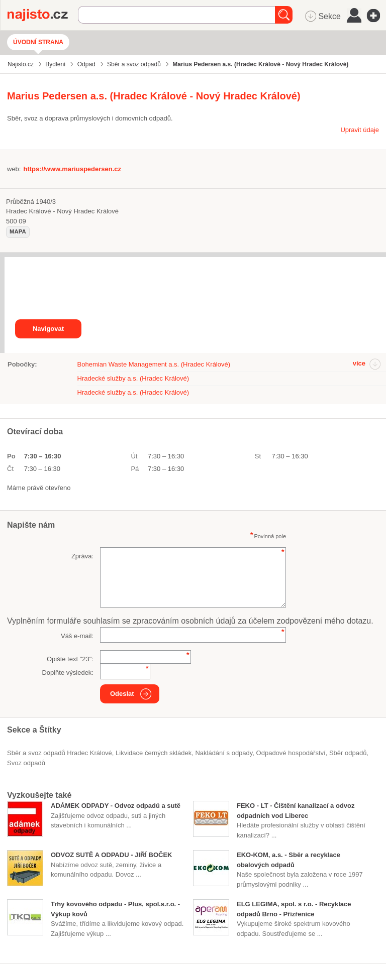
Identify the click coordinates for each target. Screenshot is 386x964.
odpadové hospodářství (291, 753)
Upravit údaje (359, 130)
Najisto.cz (43, 15)
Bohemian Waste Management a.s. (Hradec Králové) (153, 364)
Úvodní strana (38, 42)
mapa (18, 231)
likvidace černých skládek (153, 753)
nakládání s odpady (223, 753)
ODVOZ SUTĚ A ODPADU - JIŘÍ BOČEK (111, 855)
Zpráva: (82, 556)
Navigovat (48, 328)
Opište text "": (70, 659)
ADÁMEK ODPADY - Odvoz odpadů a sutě (115, 805)
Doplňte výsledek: (67, 672)
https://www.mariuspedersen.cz (72, 169)
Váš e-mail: (77, 636)
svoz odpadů (26, 763)
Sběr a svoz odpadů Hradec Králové (59, 753)
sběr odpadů (347, 753)
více (359, 363)
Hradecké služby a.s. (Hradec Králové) (133, 378)
